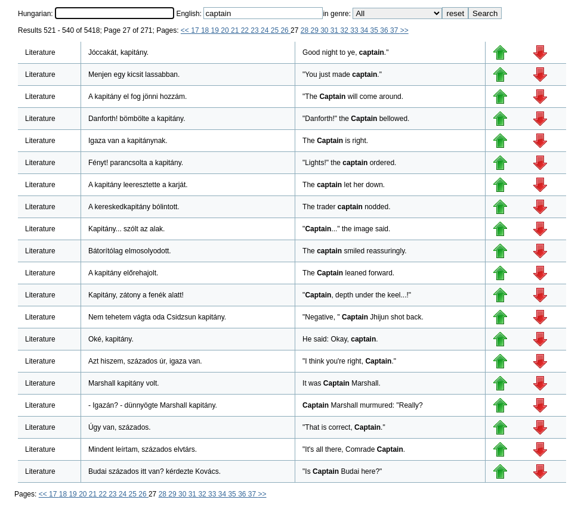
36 (385, 30)
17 (196, 30)
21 (236, 30)
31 (335, 30)
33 (355, 30)
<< (186, 30)
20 (226, 30)
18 (206, 30)
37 (395, 30)
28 (306, 30)
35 (375, 30)
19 (216, 30)
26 (285, 30)
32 (346, 30)
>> (404, 30)
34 (365, 30)
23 (256, 30)
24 (266, 30)
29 (315, 30)
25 (276, 30)
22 (246, 30)
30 (325, 30)
